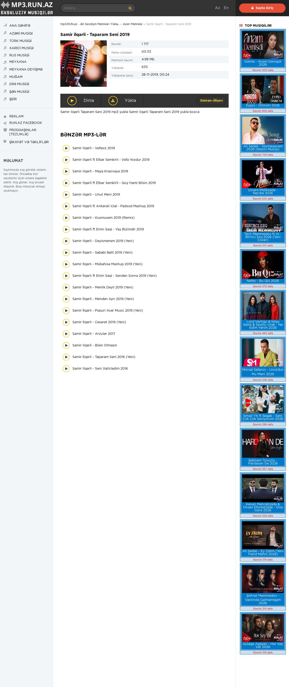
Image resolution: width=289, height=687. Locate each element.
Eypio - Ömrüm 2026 (263, 105)
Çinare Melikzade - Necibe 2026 (263, 192)
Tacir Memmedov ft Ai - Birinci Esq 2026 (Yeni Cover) (263, 237)
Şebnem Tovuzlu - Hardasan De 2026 (263, 462)
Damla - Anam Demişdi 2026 (262, 63)
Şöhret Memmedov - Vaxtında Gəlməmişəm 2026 (263, 599)
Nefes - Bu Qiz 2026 (263, 281)
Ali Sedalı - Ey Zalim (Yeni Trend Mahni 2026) (263, 553)
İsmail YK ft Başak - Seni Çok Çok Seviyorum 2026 (263, 417)
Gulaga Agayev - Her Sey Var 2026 (263, 645)
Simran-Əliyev (211, 100)
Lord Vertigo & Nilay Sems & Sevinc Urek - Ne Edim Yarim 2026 (263, 324)
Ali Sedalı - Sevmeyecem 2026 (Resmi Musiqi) (263, 148)
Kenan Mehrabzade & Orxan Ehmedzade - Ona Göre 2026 (263, 507)
